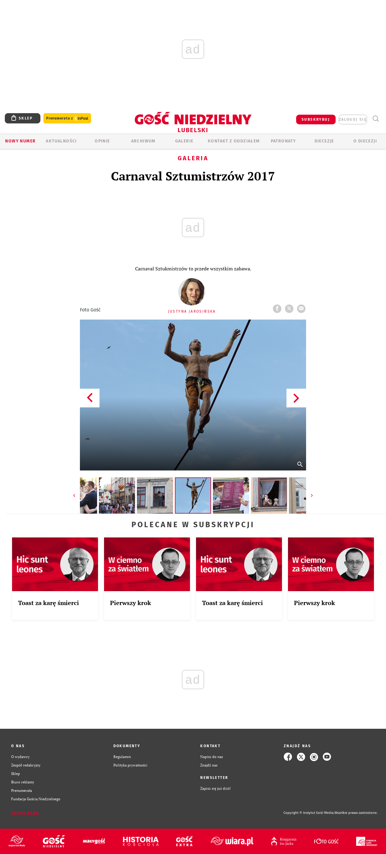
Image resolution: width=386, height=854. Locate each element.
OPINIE (102, 141)
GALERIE (184, 141)
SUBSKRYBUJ (316, 119)
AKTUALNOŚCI (61, 141)
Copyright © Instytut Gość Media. (308, 813)
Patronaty (283, 141)
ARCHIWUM (143, 141)
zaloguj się (353, 119)
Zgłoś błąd (25, 813)
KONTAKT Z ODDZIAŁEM (234, 141)
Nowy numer (20, 141)
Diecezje (324, 141)
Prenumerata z (67, 118)
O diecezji (365, 141)
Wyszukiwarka (375, 118)
